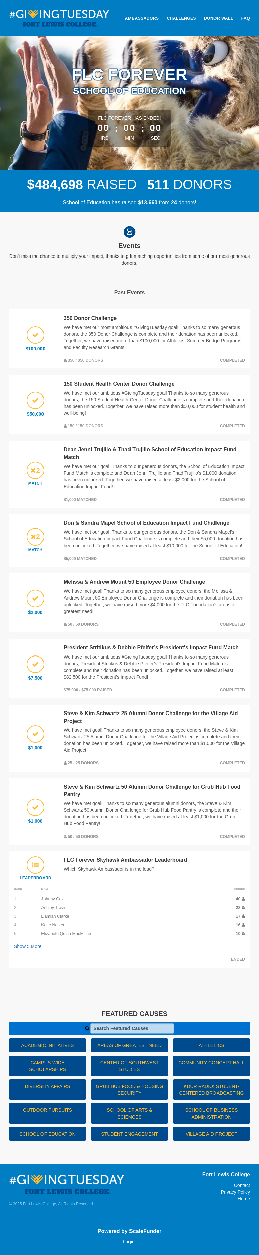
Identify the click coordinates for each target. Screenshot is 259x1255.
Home (244, 1198)
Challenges (181, 18)
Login (128, 1241)
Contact (242, 1185)
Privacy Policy (235, 1192)
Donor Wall (218, 18)
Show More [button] (28, 946)
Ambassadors (142, 18)
